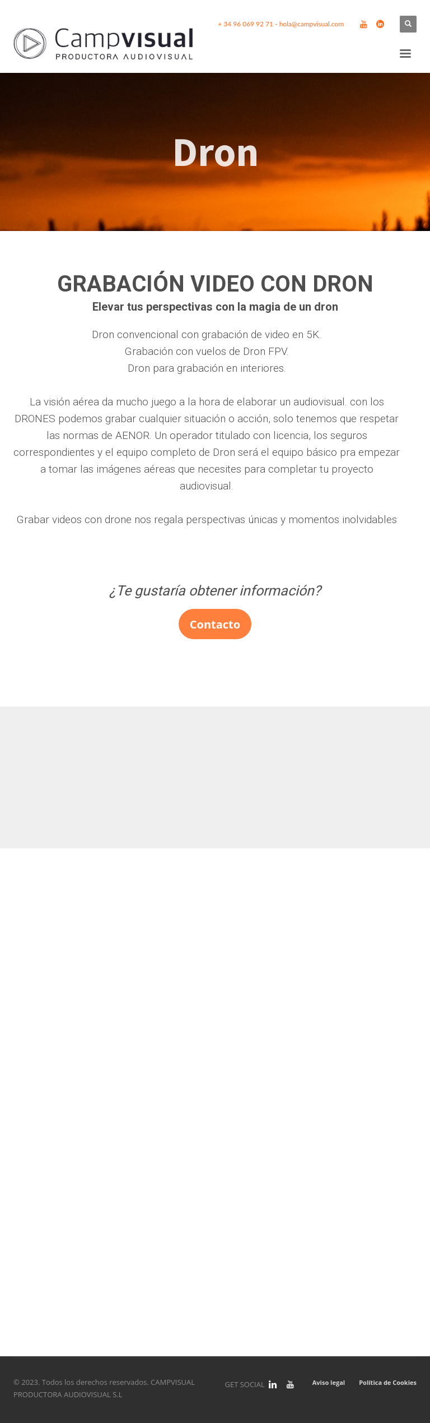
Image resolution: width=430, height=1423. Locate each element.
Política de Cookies (388, 1382)
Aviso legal (328, 1382)
